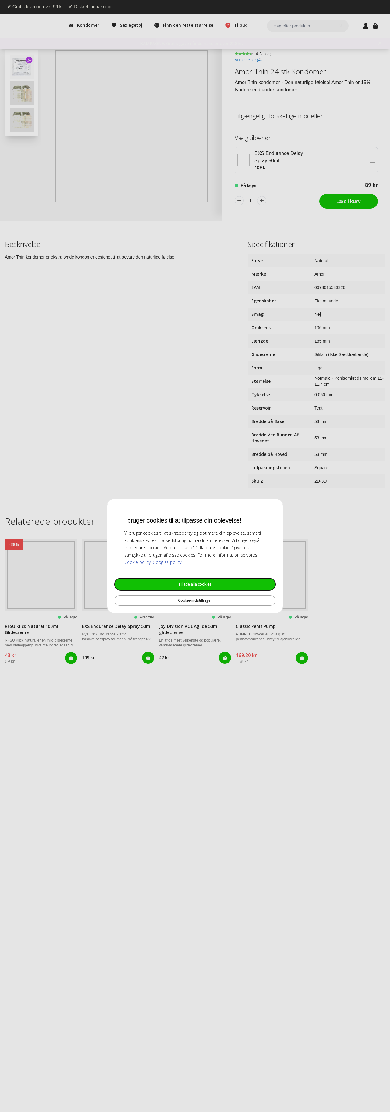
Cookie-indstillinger (195, 600)
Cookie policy (137, 562)
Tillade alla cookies (194, 584)
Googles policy (167, 562)
